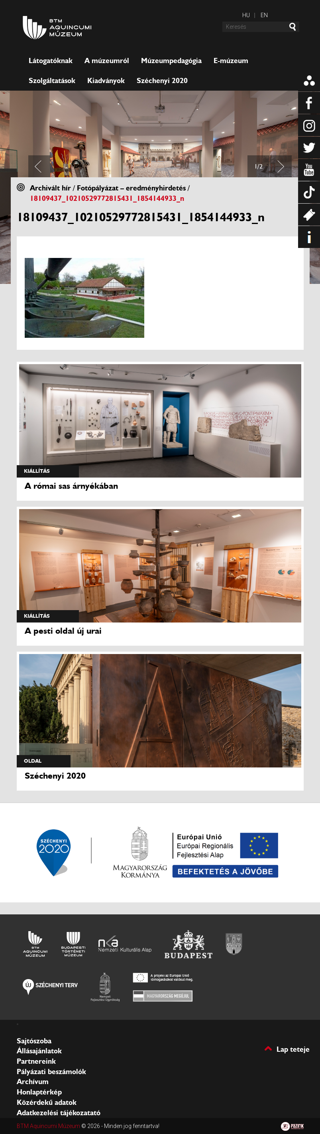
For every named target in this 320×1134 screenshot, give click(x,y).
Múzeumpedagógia (171, 60)
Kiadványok (106, 80)
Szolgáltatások (52, 80)
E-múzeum (231, 60)
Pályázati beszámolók (51, 1071)
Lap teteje (293, 1049)
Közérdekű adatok (47, 1102)
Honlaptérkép (39, 1092)
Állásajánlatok (39, 1051)
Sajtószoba (34, 1041)
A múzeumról (106, 60)
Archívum (33, 1081)
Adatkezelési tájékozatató (58, 1112)
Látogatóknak (51, 60)
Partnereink (36, 1061)
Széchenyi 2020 (162, 80)
